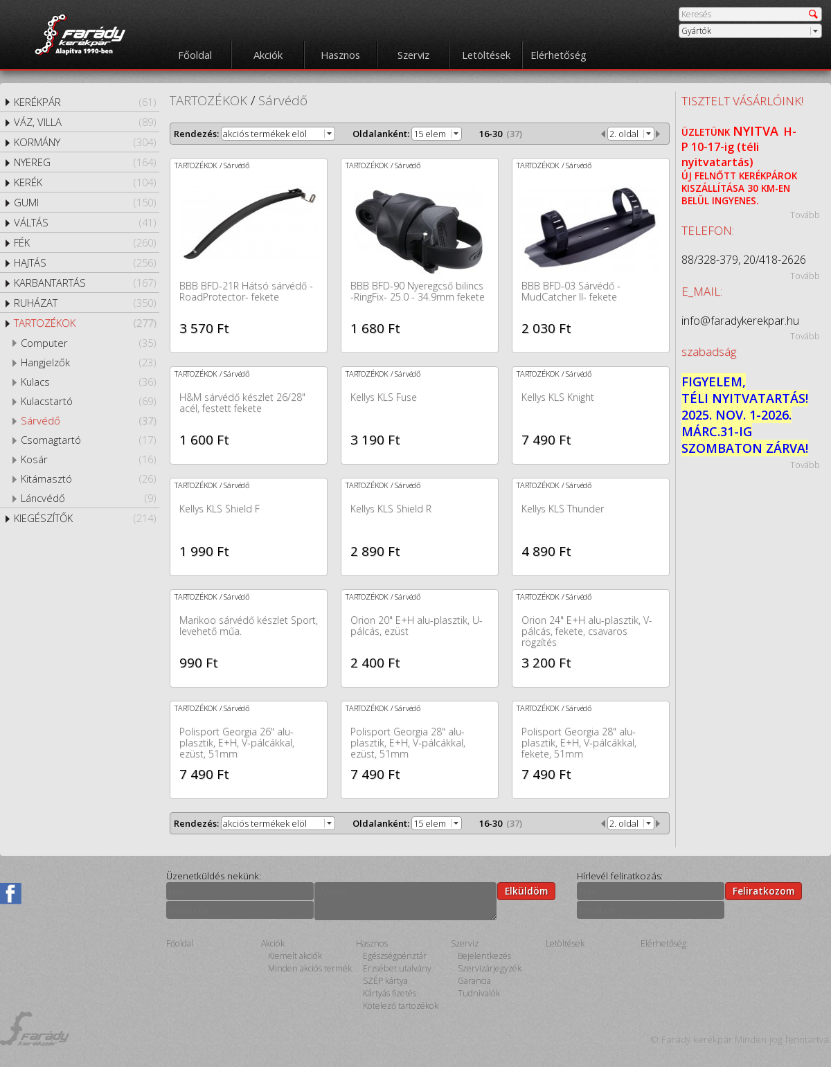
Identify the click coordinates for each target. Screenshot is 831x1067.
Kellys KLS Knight (557, 397)
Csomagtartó (88, 440)
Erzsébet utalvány (397, 968)
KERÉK (85, 182)
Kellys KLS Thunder (562, 508)
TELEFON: (707, 230)
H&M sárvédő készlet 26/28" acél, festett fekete (242, 403)
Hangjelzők (88, 362)
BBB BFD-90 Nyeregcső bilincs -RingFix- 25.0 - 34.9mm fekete (417, 291)
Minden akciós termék (310, 968)
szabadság (708, 351)
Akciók (268, 55)
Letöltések (486, 55)
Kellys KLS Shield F (219, 508)
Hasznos (340, 55)
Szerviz (413, 55)
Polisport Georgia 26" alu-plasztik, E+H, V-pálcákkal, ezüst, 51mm (236, 742)
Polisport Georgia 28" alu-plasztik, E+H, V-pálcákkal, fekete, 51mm (578, 742)
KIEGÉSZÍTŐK (85, 518)
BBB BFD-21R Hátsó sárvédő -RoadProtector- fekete (246, 291)
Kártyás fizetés (389, 993)
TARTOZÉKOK (85, 323)
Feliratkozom (763, 891)
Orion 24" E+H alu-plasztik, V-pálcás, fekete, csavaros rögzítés (586, 631)
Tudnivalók (479, 993)
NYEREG (85, 162)
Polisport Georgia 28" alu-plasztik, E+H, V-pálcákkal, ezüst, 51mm (407, 742)
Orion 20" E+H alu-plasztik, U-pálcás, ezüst (416, 625)
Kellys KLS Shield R (390, 508)
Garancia (474, 981)
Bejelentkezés (484, 956)
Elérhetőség (558, 55)
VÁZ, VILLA (85, 122)
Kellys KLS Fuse (383, 397)
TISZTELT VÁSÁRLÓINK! (742, 101)
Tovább (805, 214)
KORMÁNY (85, 142)
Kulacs (88, 381)
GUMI (85, 202)
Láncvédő (88, 498)
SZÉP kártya (385, 981)
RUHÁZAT (85, 303)
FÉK (85, 242)
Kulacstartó (88, 401)
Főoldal (195, 55)
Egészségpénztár (395, 956)
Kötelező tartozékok (400, 1006)
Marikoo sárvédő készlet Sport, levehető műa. (248, 625)
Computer (88, 343)
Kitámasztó (88, 478)
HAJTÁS (85, 262)
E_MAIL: (701, 291)
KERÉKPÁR (85, 102)
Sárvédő (88, 420)
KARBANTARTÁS (85, 282)
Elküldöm (526, 891)
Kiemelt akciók (295, 956)
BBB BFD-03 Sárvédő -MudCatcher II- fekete (570, 291)
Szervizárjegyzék (489, 968)
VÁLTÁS (85, 222)
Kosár (88, 459)
